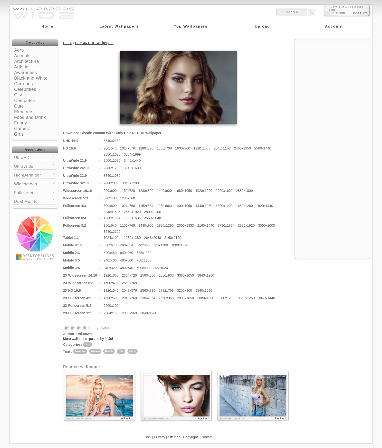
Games (21, 128)
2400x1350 (242, 148)
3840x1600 (132, 168)
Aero (19, 50)
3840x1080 (112, 175)
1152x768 (127, 225)
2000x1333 (185, 225)
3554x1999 (132, 154)
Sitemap (174, 437)
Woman (95, 351)
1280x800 (145, 191)
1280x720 (145, 148)
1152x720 (127, 191)
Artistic (21, 67)
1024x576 (127, 148)
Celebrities (25, 89)
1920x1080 (201, 148)
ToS (148, 437)
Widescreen (35, 183)
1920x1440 (264, 206)
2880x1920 (246, 225)
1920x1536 (132, 218)
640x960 (126, 253)
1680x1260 (244, 206)
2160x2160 (172, 238)
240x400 (110, 260)
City (18, 95)
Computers (25, 100)
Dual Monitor (35, 201)
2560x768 (129, 283)
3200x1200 (226, 298)
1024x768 (127, 206)
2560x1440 (262, 148)
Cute (19, 106)
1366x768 (164, 148)
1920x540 (111, 290)
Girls (19, 134)
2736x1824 (226, 225)
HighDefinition (35, 174)
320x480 (110, 253)
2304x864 (147, 298)
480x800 (126, 260)
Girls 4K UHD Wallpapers (94, 43)
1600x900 (182, 148)
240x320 (110, 268)
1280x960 (164, 206)
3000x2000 (266, 225)
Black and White (31, 78)
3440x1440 (132, 160)
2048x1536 (112, 212)
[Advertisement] (332, 72)
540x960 (143, 245)
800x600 (110, 206)
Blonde (109, 351)
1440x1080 (203, 206)
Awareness (25, 72)
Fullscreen (35, 192)
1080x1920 (179, 245)
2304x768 (111, 313)
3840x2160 (112, 141)
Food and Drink (30, 117)
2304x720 (129, 275)
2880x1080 (205, 298)
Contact (206, 437)
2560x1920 (132, 212)
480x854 (126, 245)
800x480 (110, 198)
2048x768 (129, 298)
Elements (23, 111)
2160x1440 (205, 225)
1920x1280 (165, 225)
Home (67, 43)
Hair (121, 351)
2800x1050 (185, 298)
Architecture (26, 61)
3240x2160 (112, 231)
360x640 (110, 245)
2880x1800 (244, 191)
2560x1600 (224, 191)
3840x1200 (130, 183)
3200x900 (184, 290)
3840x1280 (148, 313)
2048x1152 (222, 148)
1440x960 (145, 225)
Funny (20, 123)
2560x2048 (152, 218)
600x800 (143, 268)
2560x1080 (112, 160)
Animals (22, 55)
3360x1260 (246, 298)
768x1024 (160, 268)
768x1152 (144, 253)
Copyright (190, 437)
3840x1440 (266, 298)
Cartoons (23, 83)
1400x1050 (183, 206)
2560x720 (147, 290)
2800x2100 (152, 212)
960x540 (110, 148)
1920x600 (111, 275)
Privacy (159, 437)
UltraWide (35, 165)
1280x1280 (132, 238)
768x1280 (144, 260)
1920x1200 (203, 191)
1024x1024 (112, 238)
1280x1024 (112, 218)
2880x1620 (112, 154)
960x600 (110, 191)
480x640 (126, 268)
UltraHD (35, 157)
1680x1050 (183, 191)
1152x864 (145, 206)
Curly (132, 351)
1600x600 (111, 298)
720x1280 (160, 245)
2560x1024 (112, 306)
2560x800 (147, 275)
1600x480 (111, 283)
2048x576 (129, 290)
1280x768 (127, 198)
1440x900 (164, 191)
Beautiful (80, 351)
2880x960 (129, 313)
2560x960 (166, 298)
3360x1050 (185, 275)
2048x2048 (152, 238)
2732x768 (166, 290)
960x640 (110, 225)
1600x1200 (224, 206)
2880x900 (111, 183)
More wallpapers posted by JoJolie (89, 339)
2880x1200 (112, 168)
